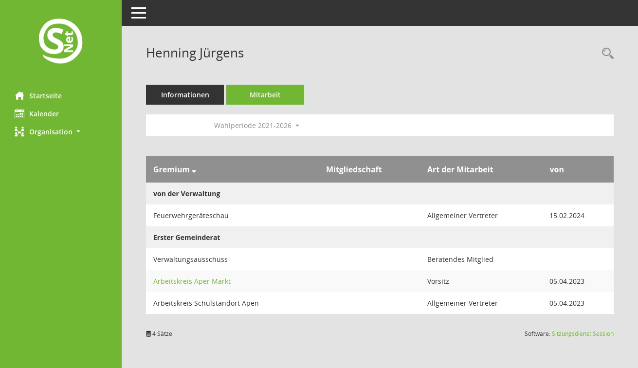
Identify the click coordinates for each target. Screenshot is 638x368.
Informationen (185, 94)
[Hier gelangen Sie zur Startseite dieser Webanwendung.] (61, 42)
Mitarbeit (265, 94)
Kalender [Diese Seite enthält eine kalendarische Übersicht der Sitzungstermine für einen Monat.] (37, 113)
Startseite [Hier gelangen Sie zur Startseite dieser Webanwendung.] (38, 95)
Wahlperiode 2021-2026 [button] (256, 125)
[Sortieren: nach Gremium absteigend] (194, 169)
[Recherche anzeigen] (605, 54)
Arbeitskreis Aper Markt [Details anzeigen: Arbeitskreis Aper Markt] (192, 281)
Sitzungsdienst (583, 334)
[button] (61, 132)
